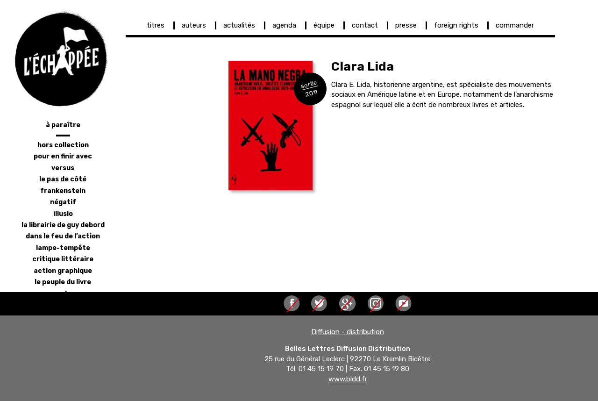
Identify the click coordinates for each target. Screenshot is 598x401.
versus (62, 168)
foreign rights (456, 25)
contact (365, 25)
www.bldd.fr (347, 379)
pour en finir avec (63, 156)
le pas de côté (62, 179)
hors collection (63, 145)
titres (155, 25)
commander (515, 25)
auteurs (194, 25)
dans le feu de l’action (63, 236)
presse (406, 25)
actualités (239, 25)
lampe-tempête (63, 248)
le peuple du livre (63, 282)
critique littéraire (62, 259)
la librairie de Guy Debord (63, 225)
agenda (284, 25)
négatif (63, 202)
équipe (324, 25)
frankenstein (62, 191)
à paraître (63, 125)
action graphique (63, 271)
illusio (63, 214)
